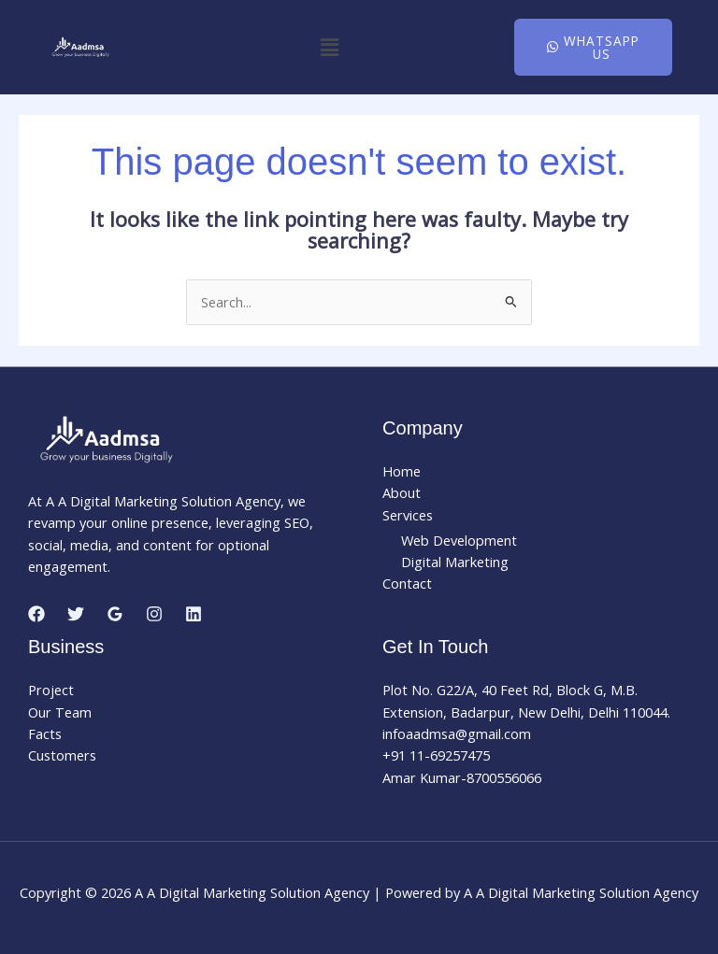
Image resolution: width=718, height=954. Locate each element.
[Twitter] (75, 613)
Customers (62, 755)
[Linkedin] (193, 613)
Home (401, 471)
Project (51, 689)
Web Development (459, 540)
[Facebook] (36, 613)
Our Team (60, 712)
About (401, 492)
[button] (329, 46)
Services (407, 514)
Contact (407, 583)
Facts (45, 733)
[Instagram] (154, 613)
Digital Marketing (455, 561)
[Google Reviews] (115, 613)
